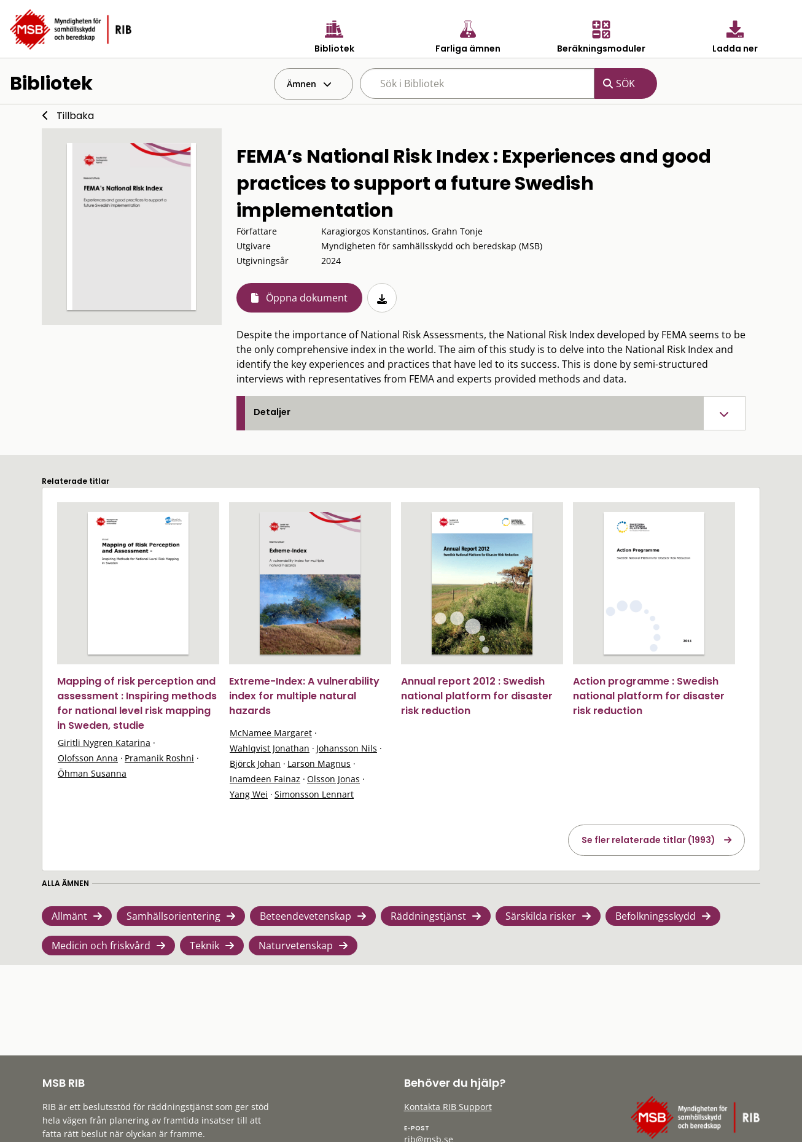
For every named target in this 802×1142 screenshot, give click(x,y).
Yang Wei (249, 794)
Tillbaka (75, 116)
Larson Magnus (319, 763)
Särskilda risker (540, 916)
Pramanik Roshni (159, 758)
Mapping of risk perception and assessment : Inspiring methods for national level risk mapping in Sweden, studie (137, 703)
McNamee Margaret (271, 733)
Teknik (204, 945)
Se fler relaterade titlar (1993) (648, 840)
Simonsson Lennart (314, 794)
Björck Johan (255, 763)
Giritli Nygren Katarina (104, 742)
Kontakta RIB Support (448, 1107)
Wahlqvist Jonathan (270, 748)
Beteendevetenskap (305, 916)
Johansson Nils (346, 748)
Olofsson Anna (88, 758)
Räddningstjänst (428, 916)
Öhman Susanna (92, 773)
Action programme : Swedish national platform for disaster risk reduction (649, 696)
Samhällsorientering (173, 916)
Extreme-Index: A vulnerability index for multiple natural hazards (304, 696)
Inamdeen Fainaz (265, 779)
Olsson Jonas (333, 779)
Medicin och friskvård (101, 945)
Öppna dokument (307, 298)
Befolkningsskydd (655, 916)
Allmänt (69, 916)
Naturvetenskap (296, 945)
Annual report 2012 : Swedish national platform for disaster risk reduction (477, 696)
